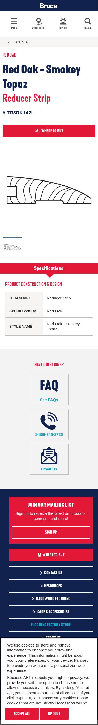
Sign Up (51, 532)
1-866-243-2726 (49, 424)
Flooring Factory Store (51, 624)
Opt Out (54, 713)
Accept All (22, 713)
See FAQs (49, 389)
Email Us (49, 459)
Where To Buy (51, 555)
